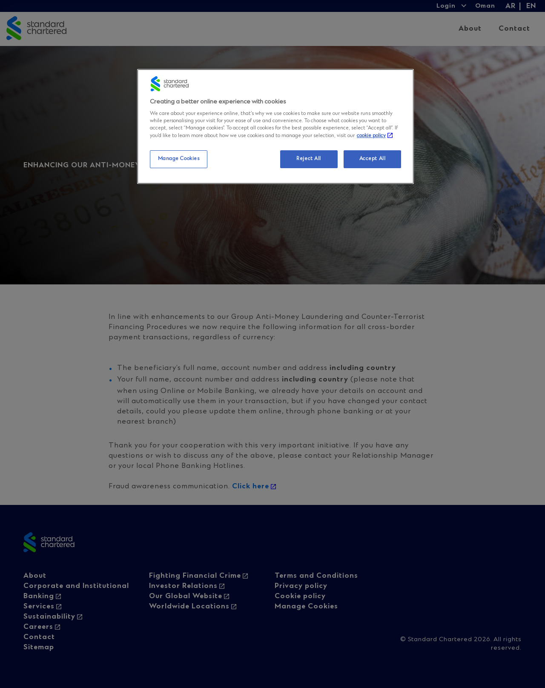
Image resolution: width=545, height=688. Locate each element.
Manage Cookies (179, 159)
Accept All (372, 159)
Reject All (308, 159)
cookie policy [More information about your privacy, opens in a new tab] (371, 136)
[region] (275, 126)
